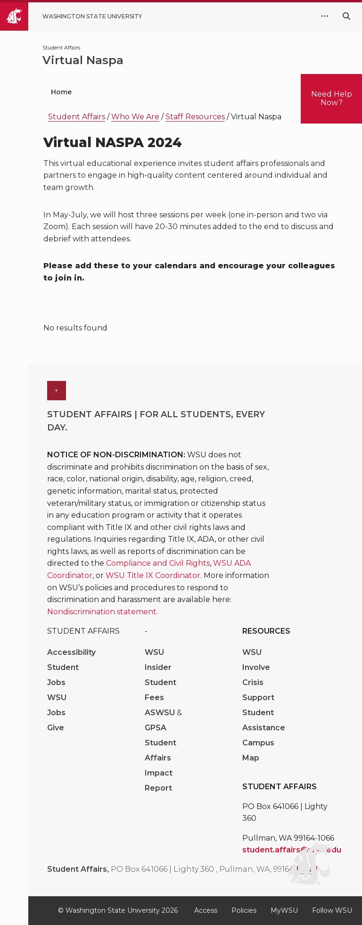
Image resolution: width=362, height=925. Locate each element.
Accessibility (71, 652)
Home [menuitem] (61, 92)
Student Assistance (263, 720)
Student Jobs (63, 675)
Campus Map (258, 750)
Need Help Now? (331, 98)
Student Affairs (76, 116)
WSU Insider (158, 660)
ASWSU (161, 712)
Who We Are (135, 116)
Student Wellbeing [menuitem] (212, 92)
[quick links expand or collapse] (325, 16)
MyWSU (284, 910)
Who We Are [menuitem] (124, 92)
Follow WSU (332, 910)
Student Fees (160, 690)
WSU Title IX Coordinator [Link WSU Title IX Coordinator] (153, 575)
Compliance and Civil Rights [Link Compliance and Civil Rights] (158, 563)
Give (55, 727)
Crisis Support (258, 690)
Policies (243, 910)
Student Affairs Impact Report (160, 765)
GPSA (155, 727)
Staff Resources (195, 116)
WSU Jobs (56, 705)
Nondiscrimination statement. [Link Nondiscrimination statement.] (102, 611)
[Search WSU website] (346, 16)
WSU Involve (256, 660)
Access (205, 910)
